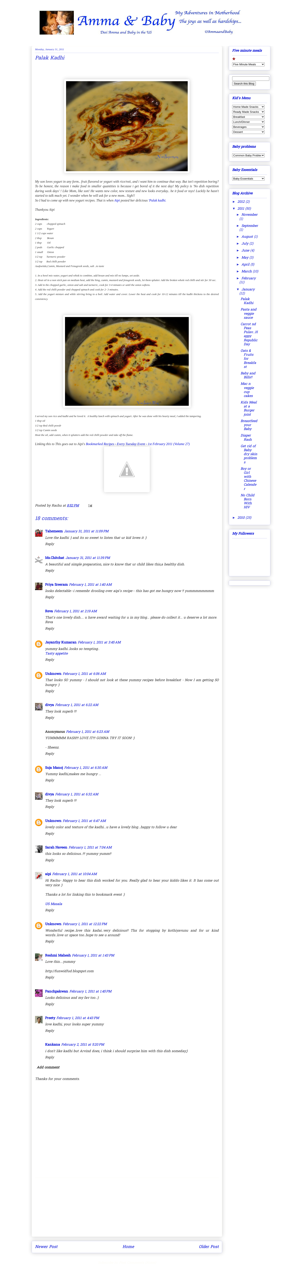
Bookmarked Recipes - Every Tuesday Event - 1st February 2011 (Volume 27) (138, 444)
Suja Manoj (54, 767)
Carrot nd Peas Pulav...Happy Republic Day (249, 334)
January (248, 289)
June (245, 250)
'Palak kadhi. (157, 200)
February (248, 278)
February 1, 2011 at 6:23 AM (87, 731)
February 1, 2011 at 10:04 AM (74, 874)
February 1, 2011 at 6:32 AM (76, 794)
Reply (49, 544)
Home (128, 1247)
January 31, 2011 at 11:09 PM (86, 531)
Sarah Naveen (56, 847)
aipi (48, 874)
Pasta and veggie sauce (248, 313)
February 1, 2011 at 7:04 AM (90, 847)
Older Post (209, 1247)
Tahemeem (54, 531)
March (247, 271)
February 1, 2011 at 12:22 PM (85, 924)
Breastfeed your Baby (249, 425)
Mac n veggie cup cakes (247, 390)
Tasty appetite (56, 653)
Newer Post (46, 1247)
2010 (241, 517)
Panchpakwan (56, 991)
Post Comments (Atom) (137, 1262)
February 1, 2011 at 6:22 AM (76, 705)
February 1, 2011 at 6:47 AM (84, 821)
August (247, 236)
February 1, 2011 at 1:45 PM (90, 991)
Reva (49, 611)
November (249, 214)
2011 (241, 208)
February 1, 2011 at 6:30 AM (85, 767)
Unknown (53, 674)
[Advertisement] (126, 1207)
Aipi (117, 200)
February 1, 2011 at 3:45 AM (99, 642)
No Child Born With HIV (247, 501)
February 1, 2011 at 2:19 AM (75, 611)
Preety (50, 1018)
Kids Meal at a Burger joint (249, 408)
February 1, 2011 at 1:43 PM (93, 955)
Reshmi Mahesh (58, 955)
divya (49, 705)
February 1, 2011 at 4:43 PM (77, 1018)
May (245, 257)
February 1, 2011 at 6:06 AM (84, 674)
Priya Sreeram (56, 584)
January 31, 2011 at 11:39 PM (87, 558)
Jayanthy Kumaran (61, 642)
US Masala (53, 904)
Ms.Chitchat (54, 558)
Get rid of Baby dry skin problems (249, 454)
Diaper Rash (246, 437)
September (249, 226)
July (245, 243)
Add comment (48, 1067)
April (245, 264)
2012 (241, 201)
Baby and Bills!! (248, 375)
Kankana (52, 1044)
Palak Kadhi (247, 301)
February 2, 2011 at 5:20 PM (82, 1044)
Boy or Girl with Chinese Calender (248, 479)
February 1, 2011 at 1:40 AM (90, 584)
